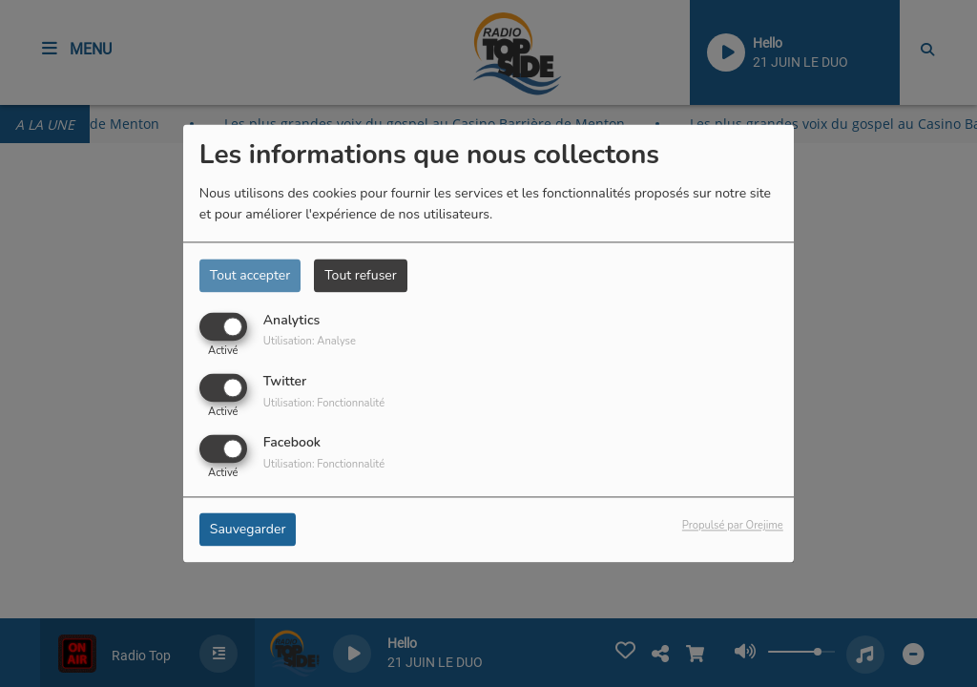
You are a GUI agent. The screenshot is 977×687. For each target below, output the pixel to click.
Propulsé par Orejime (732, 526)
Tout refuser (360, 275)
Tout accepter (250, 275)
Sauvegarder (248, 530)
